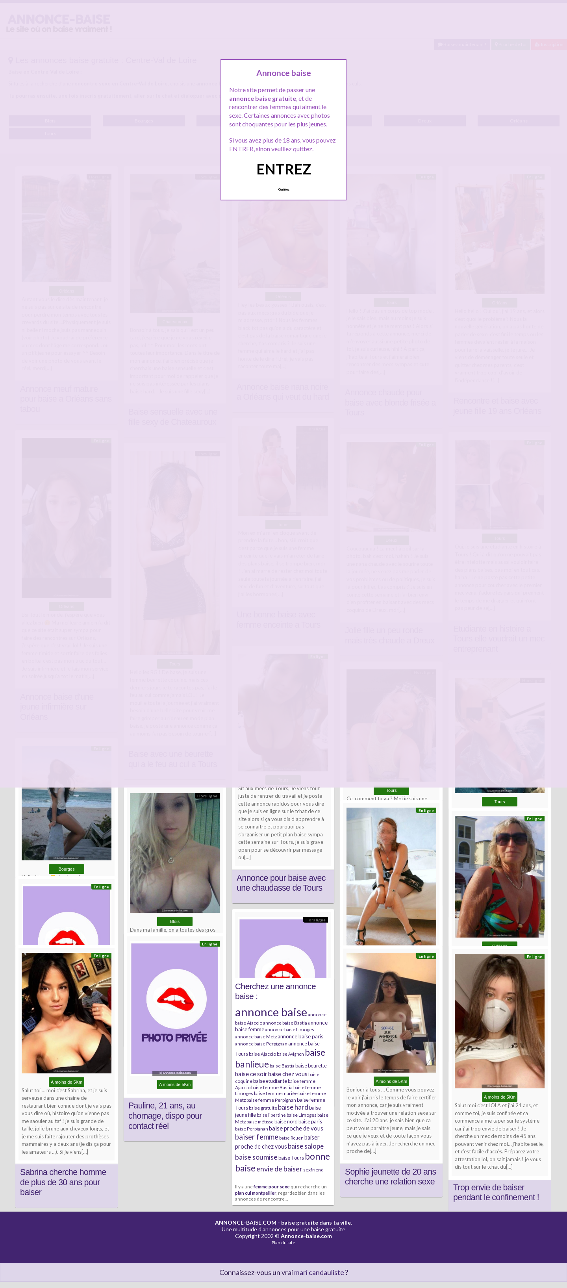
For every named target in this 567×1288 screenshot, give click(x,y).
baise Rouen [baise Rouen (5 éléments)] (291, 1137)
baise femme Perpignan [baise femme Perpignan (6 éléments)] (271, 1100)
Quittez (283, 189)
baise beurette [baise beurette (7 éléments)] (311, 1065)
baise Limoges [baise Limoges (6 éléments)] (302, 1115)
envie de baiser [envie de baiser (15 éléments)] (279, 1168)
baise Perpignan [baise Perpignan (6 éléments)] (251, 1129)
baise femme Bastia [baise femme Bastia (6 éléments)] (272, 1087)
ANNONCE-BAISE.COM (245, 1222)
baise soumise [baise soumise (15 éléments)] (256, 1157)
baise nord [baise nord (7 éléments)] (286, 1121)
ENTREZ (283, 169)
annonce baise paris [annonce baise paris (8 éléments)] (300, 1036)
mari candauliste (319, 1272)
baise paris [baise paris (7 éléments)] (310, 1121)
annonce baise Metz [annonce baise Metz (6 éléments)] (256, 1037)
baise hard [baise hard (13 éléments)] (293, 1107)
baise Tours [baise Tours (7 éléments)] (291, 1158)
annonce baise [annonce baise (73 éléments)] (271, 1012)
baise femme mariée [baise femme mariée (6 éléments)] (276, 1093)
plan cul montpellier (255, 1192)
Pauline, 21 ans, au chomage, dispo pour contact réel (165, 1115)
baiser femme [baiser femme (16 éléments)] (256, 1136)
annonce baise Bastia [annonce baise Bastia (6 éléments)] (285, 1023)
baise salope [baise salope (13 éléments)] (306, 1146)
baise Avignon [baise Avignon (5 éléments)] (290, 1053)
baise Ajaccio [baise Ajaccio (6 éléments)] (262, 1054)
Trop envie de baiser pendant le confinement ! (496, 1193)
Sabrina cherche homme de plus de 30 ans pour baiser (63, 1182)
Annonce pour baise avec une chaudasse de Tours (281, 883)
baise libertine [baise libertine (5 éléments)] (271, 1115)
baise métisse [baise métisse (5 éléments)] (260, 1121)
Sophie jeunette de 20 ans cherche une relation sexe (390, 1177)
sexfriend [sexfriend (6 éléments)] (313, 1170)
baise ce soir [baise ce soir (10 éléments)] (251, 1073)
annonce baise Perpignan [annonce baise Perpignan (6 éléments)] (261, 1044)
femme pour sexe (272, 1186)
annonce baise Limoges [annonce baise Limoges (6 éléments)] (289, 1029)
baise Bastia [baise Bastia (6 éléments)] (282, 1066)
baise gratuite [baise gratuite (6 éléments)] (263, 1108)
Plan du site (283, 1242)
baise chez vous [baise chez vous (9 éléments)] (288, 1074)
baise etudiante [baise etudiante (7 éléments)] (270, 1081)
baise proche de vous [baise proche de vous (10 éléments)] (296, 1128)
